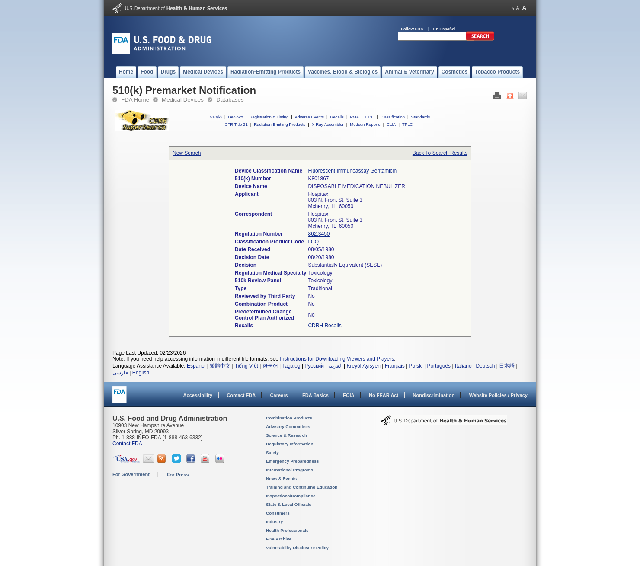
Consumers (278, 513)
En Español (444, 28)
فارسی (120, 373)
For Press (178, 474)
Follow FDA (412, 28)
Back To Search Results (440, 153)
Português (439, 366)
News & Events (281, 478)
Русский (314, 366)
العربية (335, 366)
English (140, 373)
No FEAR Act (383, 395)
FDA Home (135, 99)
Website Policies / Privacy (498, 395)
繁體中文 (220, 366)
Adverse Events (309, 117)
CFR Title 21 (235, 124)
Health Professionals (287, 530)
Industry (274, 521)
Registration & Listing (269, 117)
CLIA (391, 124)
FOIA (348, 395)
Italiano (463, 366)
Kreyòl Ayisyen (363, 366)
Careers (279, 395)
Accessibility (197, 395)
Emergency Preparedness (292, 461)
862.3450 (319, 234)
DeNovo (235, 117)
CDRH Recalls (324, 326)
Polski (416, 366)
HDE (369, 117)
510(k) (216, 117)
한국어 (270, 366)
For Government (131, 474)
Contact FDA (241, 395)
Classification (392, 117)
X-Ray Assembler (328, 124)
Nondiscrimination (434, 395)
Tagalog (291, 366)
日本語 (507, 366)
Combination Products (289, 418)
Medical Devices (183, 99)
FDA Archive (278, 539)
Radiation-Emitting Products (279, 124)
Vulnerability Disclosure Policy (297, 547)
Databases (230, 99)
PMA (354, 117)
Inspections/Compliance (291, 495)
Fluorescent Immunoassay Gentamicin (352, 171)
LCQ (313, 242)
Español (196, 366)
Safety (272, 452)
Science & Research (286, 435)
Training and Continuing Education (301, 487)
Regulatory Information (290, 443)
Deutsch (485, 366)
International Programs (289, 469)
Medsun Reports (365, 124)
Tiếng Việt (246, 366)
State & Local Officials (288, 504)
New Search (187, 153)
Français (395, 366)
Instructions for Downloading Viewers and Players (337, 359)
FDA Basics (315, 395)
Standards (420, 117)
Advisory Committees (288, 426)
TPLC (407, 124)
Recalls (336, 117)
